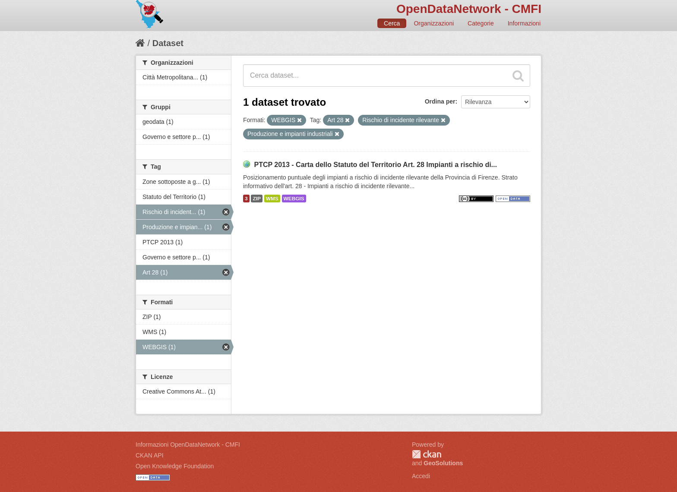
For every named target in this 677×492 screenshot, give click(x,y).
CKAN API (150, 455)
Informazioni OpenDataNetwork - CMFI (188, 444)
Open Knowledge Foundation (175, 466)
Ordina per (440, 101)
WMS (272, 199)
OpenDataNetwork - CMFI (468, 9)
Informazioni (524, 23)
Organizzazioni (434, 23)
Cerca (392, 23)
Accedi (421, 476)
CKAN (426, 454)
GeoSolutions (443, 463)
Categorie (481, 23)
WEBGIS (294, 199)
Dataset (167, 43)
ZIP (256, 199)
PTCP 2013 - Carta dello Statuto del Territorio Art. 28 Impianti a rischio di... (375, 164)
